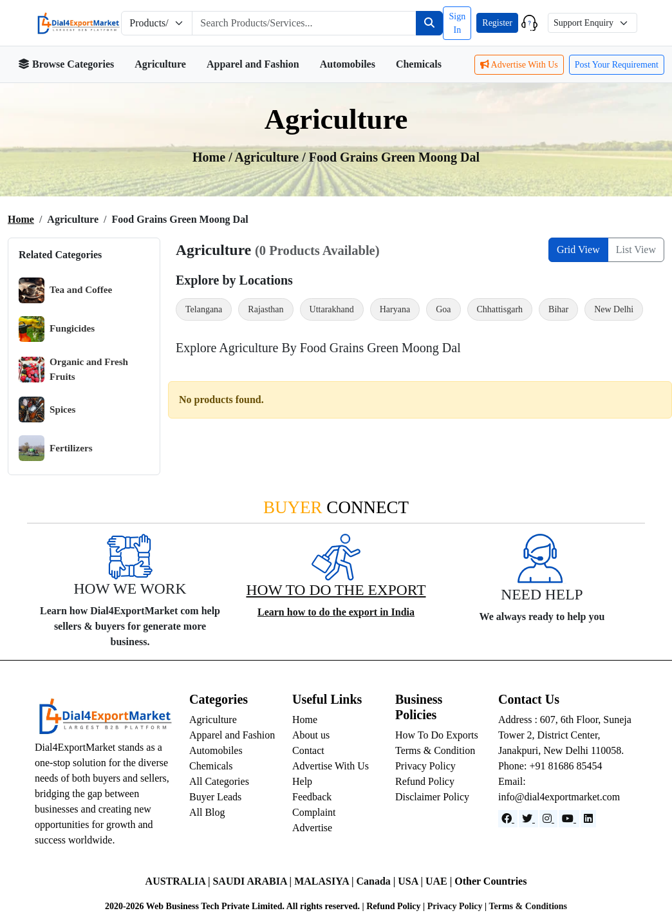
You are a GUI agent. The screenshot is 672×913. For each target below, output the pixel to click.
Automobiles (347, 64)
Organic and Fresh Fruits (73, 369)
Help (302, 781)
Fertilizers (56, 448)
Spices (47, 409)
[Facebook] (508, 818)
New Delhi (613, 309)
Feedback (311, 796)
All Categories (219, 781)
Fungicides (57, 329)
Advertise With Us (519, 65)
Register (497, 23)
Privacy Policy (425, 765)
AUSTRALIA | (179, 881)
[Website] (528, 818)
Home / (213, 157)
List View (636, 249)
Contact (308, 750)
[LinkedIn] (588, 818)
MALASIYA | (325, 881)
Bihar (558, 309)
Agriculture (160, 64)
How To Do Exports (436, 734)
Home (21, 219)
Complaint (314, 812)
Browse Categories (66, 64)
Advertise (312, 827)
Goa (443, 309)
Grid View (578, 249)
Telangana (203, 309)
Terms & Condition (435, 750)
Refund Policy (424, 781)
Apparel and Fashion (253, 64)
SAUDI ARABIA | (253, 881)
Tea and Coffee (65, 290)
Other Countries (490, 881)
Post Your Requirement (616, 65)
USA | (411, 881)
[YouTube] (569, 818)
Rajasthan (265, 309)
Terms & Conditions (528, 906)
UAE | (439, 881)
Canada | (377, 881)
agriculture (269, 157)
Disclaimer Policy (432, 796)
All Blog (207, 812)
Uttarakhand (332, 309)
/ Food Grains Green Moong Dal (391, 157)
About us (311, 734)
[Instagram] (548, 818)
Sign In (457, 23)
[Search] (429, 23)
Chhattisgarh (500, 309)
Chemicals (419, 64)
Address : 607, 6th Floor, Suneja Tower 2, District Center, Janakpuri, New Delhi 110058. (564, 735)
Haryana (395, 309)
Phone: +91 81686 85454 (550, 765)
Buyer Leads (215, 796)
